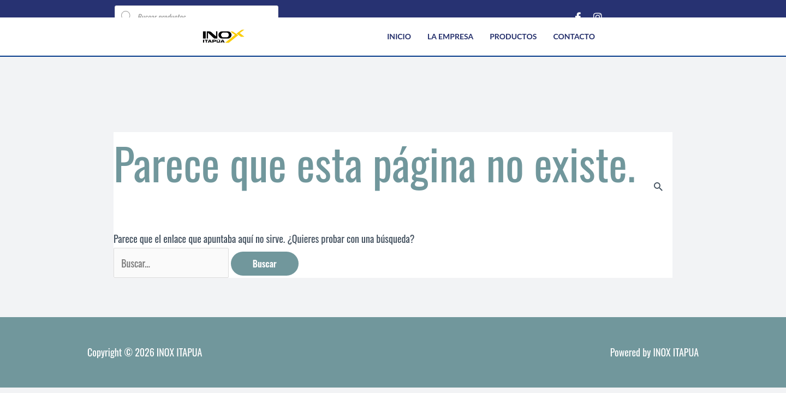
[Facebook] (578, 16)
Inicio (399, 36)
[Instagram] (598, 16)
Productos (513, 36)
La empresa (450, 36)
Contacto (574, 36)
